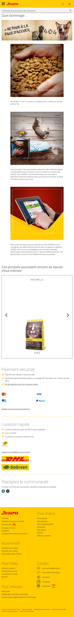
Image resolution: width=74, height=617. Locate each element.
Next (67, 315)
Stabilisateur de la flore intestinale (15, 594)
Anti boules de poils (9, 571)
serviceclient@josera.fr (51, 568)
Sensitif (40, 533)
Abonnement (9, 524)
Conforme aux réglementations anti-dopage (19, 597)
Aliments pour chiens (10, 548)
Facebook (46, 577)
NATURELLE (37, 279)
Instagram (46, 582)
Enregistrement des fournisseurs (15, 534)
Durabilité (5, 531)
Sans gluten (41, 530)
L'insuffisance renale (9, 574)
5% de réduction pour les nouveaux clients (21, 384)
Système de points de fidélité (13, 521)
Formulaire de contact (51, 572)
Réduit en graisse (44, 536)
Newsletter (46, 586)
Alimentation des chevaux (12, 554)
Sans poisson (42, 521)
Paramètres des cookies (26, 611)
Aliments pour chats (9, 551)
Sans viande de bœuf (45, 524)
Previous (6, 315)
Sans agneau (42, 518)
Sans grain (41, 527)
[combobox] (37, 10)
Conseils (5, 518)
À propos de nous (9, 528)
